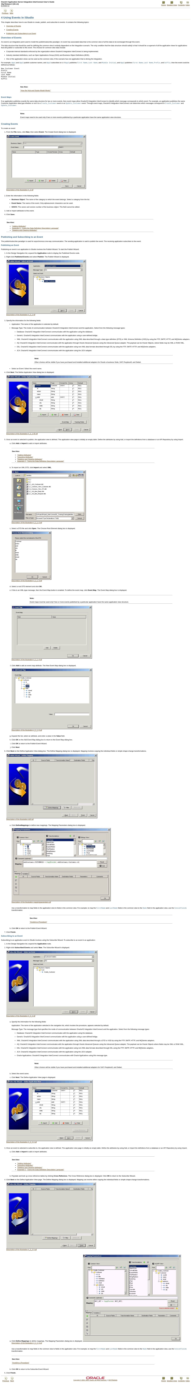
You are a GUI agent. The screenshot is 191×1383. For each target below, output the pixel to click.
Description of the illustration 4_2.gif (19, 190)
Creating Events (12, 30)
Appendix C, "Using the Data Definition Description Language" (35, 228)
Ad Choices (112, 1380)
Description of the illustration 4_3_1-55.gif (22, 434)
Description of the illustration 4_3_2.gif (20, 1016)
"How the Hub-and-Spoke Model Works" (35, 91)
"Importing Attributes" (25, 457)
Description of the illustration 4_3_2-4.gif (27, 1343)
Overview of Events (13, 26)
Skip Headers (95, 0)
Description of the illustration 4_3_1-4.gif (27, 660)
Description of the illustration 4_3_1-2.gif (27, 523)
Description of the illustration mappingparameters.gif (31, 902)
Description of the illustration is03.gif (20, 819)
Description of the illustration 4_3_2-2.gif (21, 1142)
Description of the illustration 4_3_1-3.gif (27, 581)
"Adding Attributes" (19, 226)
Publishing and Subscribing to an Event (21, 33)
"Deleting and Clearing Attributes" (24, 230)
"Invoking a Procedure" (38, 922)
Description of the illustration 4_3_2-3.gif (21, 1250)
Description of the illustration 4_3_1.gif (20, 315)
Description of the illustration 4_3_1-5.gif (27, 730)
